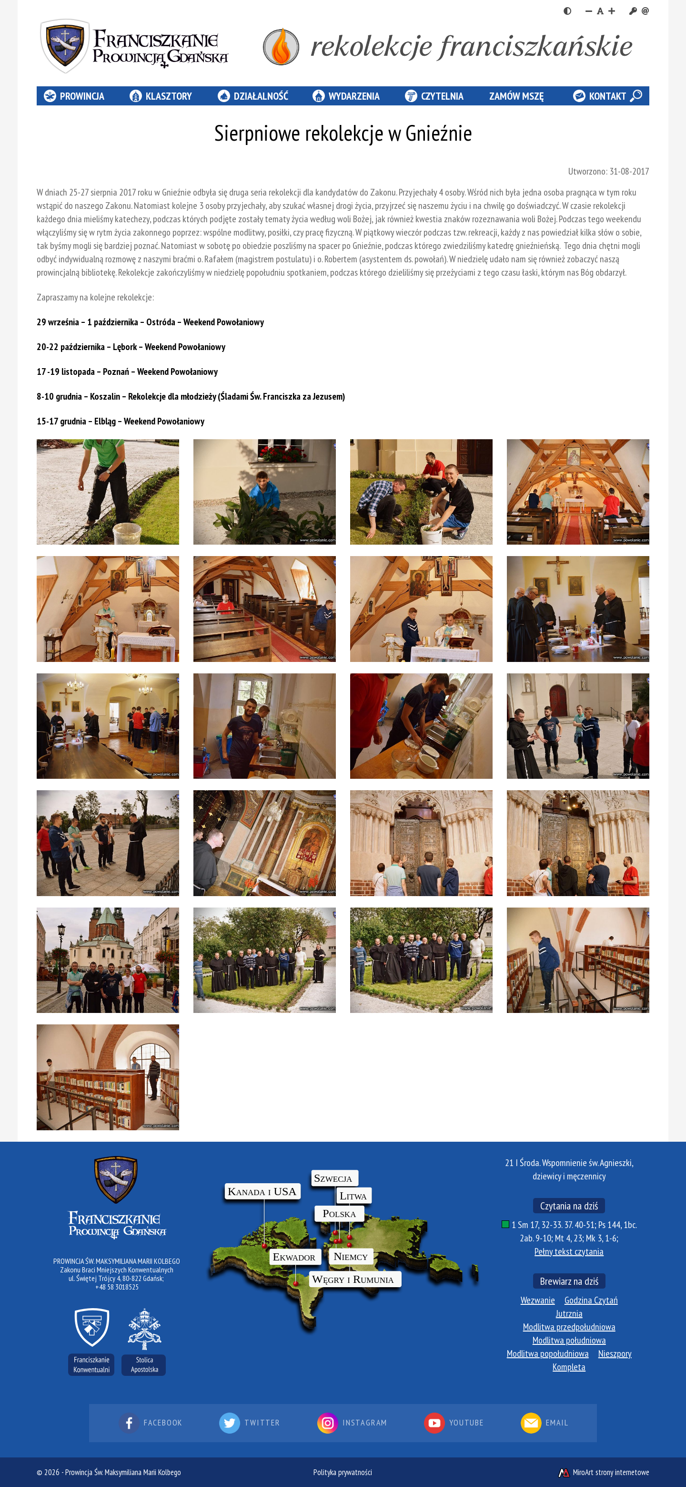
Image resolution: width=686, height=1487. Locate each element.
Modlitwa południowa (569, 1340)
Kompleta (569, 1367)
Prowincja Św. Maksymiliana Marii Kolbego (123, 1472)
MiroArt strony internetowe (603, 1472)
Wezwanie (538, 1300)
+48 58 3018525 (117, 1286)
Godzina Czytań (591, 1300)
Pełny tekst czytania (569, 1251)
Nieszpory (615, 1353)
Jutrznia (569, 1313)
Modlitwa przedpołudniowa (569, 1327)
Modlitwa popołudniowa (548, 1353)
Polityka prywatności (342, 1472)
